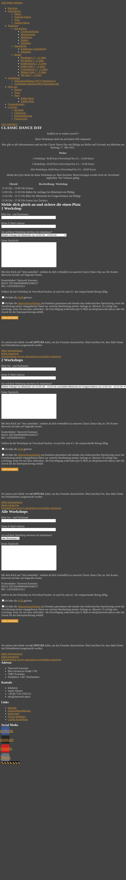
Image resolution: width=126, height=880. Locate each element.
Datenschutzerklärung (29, 308)
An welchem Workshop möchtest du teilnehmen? (34, 233)
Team (17, 92)
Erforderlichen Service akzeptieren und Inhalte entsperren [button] (31, 361)
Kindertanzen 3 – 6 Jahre (34, 63)
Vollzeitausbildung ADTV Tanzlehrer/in (35, 81)
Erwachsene (20, 28)
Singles (24, 40)
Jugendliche (20, 46)
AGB (21, 302)
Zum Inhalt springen (12, 2)
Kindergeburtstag (23, 115)
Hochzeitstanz (28, 34)
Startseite (12, 8)
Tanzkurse (13, 25)
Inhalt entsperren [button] (10, 358)
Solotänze (26, 43)
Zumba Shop (27, 101)
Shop (17, 95)
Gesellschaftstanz (30, 31)
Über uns (12, 86)
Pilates (17, 14)
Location (12, 107)
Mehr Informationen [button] (11, 355)
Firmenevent (20, 118)
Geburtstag (20, 113)
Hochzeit (19, 110)
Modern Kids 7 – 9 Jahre (33, 72)
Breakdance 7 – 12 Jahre (33, 57)
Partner (18, 89)
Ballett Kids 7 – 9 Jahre (33, 66)
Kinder (17, 54)
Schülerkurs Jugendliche (33, 49)
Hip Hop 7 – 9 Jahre (31, 75)
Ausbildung (14, 78)
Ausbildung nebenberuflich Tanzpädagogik (36, 83)
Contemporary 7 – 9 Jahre (34, 69)
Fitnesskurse (14, 11)
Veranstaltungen (16, 104)
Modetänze (26, 37)
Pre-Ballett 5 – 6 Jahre (32, 60)
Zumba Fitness (22, 22)
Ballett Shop (27, 98)
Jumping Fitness (22, 17)
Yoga (17, 19)
